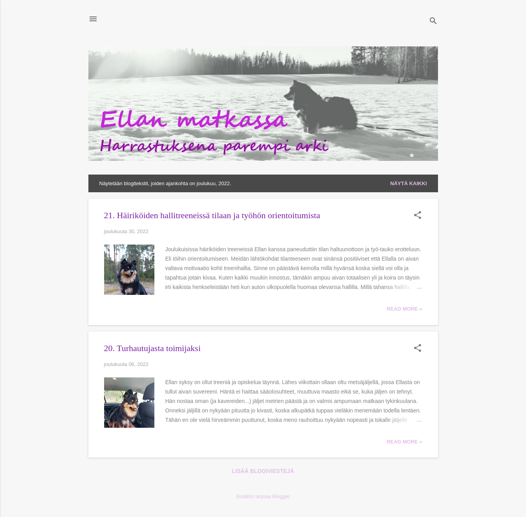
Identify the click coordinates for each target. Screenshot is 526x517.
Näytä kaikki (408, 183)
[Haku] (433, 21)
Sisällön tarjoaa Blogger (263, 496)
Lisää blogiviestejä (263, 471)
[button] (417, 215)
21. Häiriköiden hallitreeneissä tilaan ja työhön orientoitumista (212, 215)
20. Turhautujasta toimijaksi (152, 348)
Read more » (404, 309)
